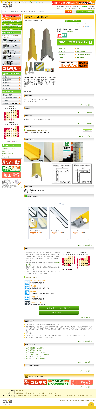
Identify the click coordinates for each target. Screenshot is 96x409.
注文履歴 (74, 8)
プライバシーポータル (55, 395)
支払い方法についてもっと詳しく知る (59, 308)
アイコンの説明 (68, 31)
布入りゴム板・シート (7, 157)
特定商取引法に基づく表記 (40, 395)
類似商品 (62, 54)
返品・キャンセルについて (49, 393)
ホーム (4, 2)
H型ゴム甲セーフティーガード (10, 148)
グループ (27, 356)
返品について (63, 51)
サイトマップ (89, 395)
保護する (32, 350)
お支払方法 (28, 393)
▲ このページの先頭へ (85, 105)
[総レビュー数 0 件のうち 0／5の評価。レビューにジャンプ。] (85, 26)
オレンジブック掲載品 (38, 358)
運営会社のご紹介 (20, 390)
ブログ (32, 2)
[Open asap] (91, 405)
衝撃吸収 (32, 348)
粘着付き (46, 354)
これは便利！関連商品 (83, 54)
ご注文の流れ (19, 393)
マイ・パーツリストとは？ (85, 23)
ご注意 (61, 58)
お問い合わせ (81, 51)
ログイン (59, 8)
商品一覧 (62, 48)
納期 (78, 48)
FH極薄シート (5, 151)
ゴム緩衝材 (40, 348)
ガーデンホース (6, 150)
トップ (26, 348)
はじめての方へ (12, 2)
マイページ (66, 8)
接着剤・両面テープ (36, 354)
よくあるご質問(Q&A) (69, 395)
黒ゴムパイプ (5, 155)
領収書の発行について (59, 312)
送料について (36, 393)
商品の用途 (80, 58)
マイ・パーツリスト (84, 8)
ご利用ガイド (24, 2)
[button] (32, 220)
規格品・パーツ (35, 352)
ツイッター (40, 2)
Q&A (93, 8)
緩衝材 (39, 350)
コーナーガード (36, 356)
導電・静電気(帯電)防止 (8, 153)
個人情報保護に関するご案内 (23, 395)
